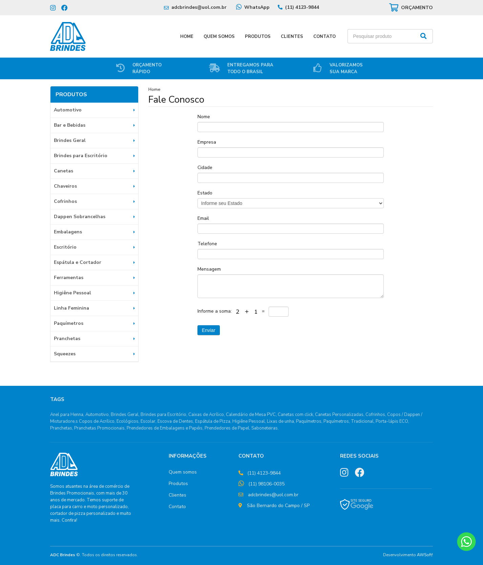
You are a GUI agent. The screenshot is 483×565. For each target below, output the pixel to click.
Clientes (292, 37)
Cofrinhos (65, 201)
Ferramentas (68, 277)
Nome (203, 116)
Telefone (207, 243)
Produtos (258, 37)
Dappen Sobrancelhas (79, 216)
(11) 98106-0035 (266, 484)
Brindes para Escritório (80, 155)
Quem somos (183, 472)
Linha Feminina (71, 308)
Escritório (65, 247)
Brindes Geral (70, 140)
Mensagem (209, 269)
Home (186, 37)
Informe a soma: (215, 311)
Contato (324, 37)
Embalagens (68, 232)
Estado (204, 193)
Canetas (63, 171)
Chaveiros (65, 186)
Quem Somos (219, 37)
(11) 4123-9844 (302, 7)
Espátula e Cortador (77, 262)
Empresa (206, 142)
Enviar (208, 330)
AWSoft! (425, 555)
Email (203, 218)
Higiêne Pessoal (72, 293)
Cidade (204, 167)
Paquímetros (68, 323)
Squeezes (65, 354)
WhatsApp (257, 7)
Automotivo (68, 110)
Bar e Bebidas (69, 125)
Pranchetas (67, 338)
